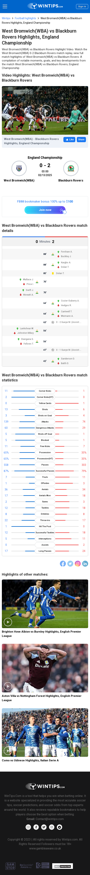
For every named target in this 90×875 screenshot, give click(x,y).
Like (69, 139)
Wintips (6, 18)
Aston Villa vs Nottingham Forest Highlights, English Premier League (41, 698)
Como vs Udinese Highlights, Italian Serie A (30, 760)
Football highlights (25, 18)
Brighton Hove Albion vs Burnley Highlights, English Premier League (41, 634)
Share (81, 139)
